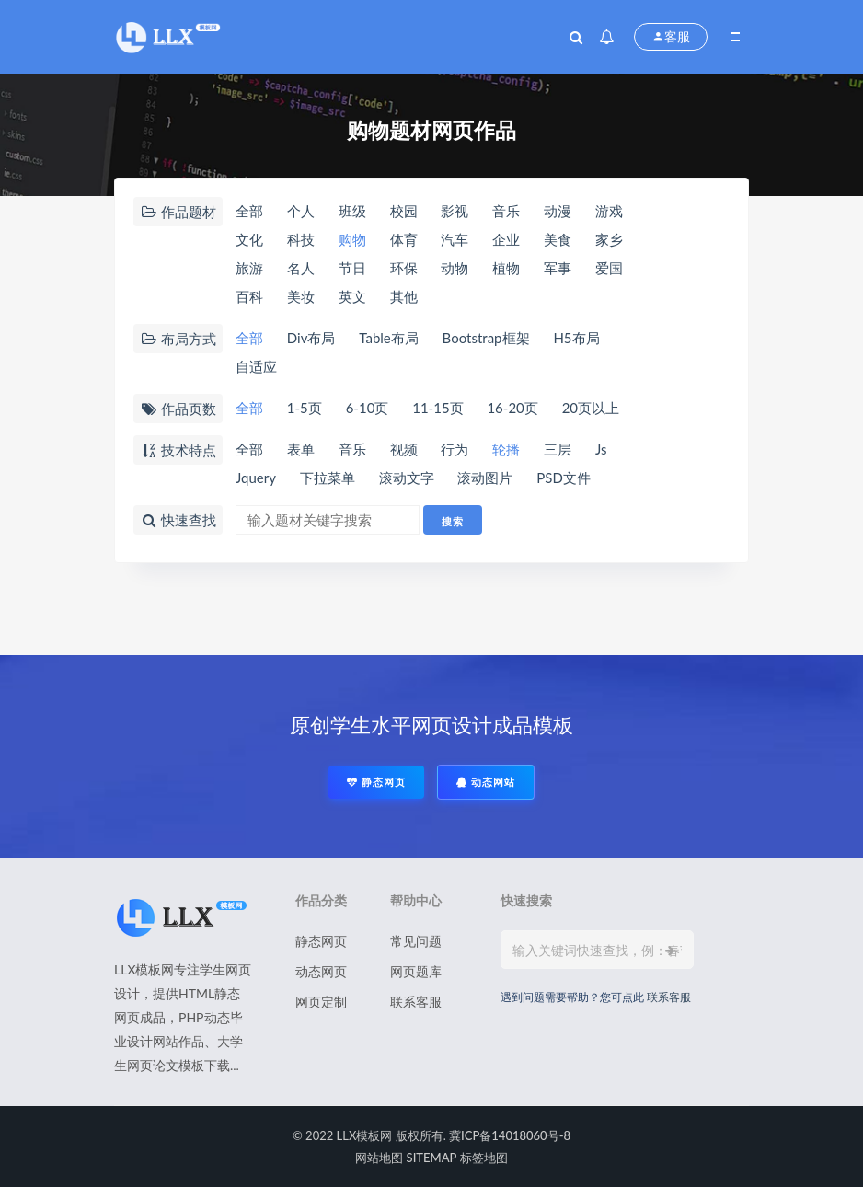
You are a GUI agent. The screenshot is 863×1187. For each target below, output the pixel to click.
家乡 (609, 239)
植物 (506, 267)
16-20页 (512, 407)
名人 (301, 267)
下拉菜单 (327, 477)
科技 (301, 239)
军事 (557, 267)
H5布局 (576, 337)
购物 (352, 239)
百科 (249, 296)
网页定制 (321, 1001)
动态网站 (485, 782)
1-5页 (304, 407)
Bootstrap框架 (486, 337)
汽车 (454, 239)
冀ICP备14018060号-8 (509, 1135)
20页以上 (590, 407)
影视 (454, 210)
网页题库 (416, 971)
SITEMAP (432, 1157)
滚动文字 (406, 477)
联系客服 (416, 1001)
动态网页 (321, 971)
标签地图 (484, 1157)
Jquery (256, 477)
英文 (352, 296)
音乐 (506, 210)
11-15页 (437, 407)
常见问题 (416, 941)
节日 (352, 267)
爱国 (609, 267)
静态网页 (376, 782)
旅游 (249, 267)
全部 (249, 210)
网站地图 (379, 1157)
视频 (404, 449)
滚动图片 (484, 477)
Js (601, 449)
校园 (404, 210)
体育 (404, 239)
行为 (454, 449)
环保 (404, 267)
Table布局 (388, 337)
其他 (404, 296)
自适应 (256, 366)
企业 (506, 239)
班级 (352, 210)
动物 (454, 267)
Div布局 (311, 337)
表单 (301, 449)
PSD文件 (563, 477)
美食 (557, 239)
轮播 (506, 449)
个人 (301, 210)
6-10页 (367, 407)
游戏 (609, 210)
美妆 (301, 296)
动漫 (557, 210)
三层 (557, 449)
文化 (249, 239)
